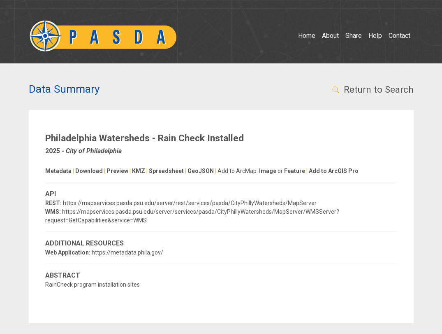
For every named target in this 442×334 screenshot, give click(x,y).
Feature (294, 171)
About (330, 36)
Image (267, 171)
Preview (117, 171)
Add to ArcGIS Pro (334, 171)
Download (89, 171)
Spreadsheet (166, 171)
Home (306, 36)
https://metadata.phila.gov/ (127, 252)
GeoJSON (200, 171)
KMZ (138, 171)
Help (375, 36)
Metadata (58, 171)
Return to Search (372, 89)
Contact (399, 36)
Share (353, 36)
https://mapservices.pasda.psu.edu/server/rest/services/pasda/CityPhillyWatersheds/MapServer (190, 203)
